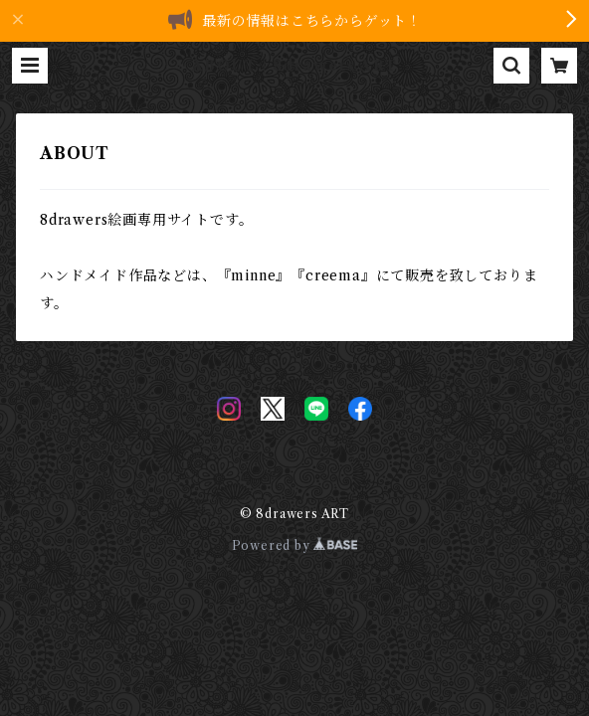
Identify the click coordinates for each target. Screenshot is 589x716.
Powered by (295, 545)
